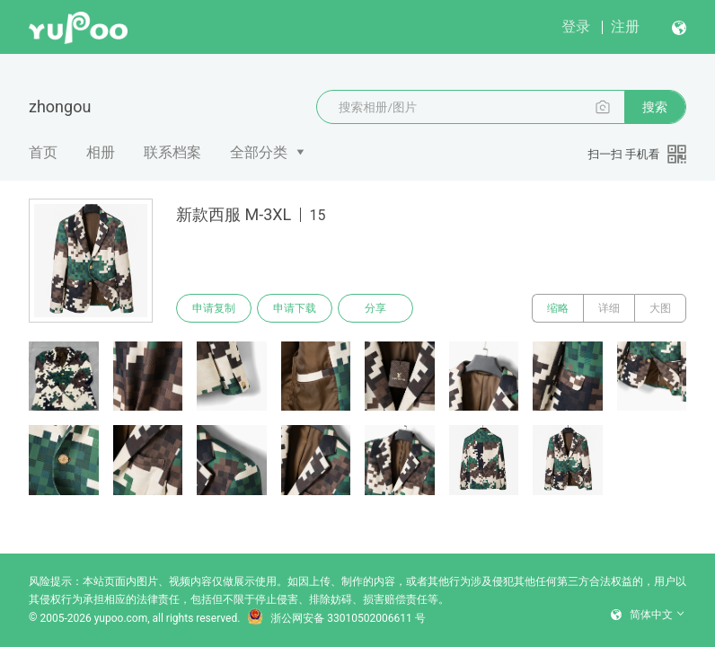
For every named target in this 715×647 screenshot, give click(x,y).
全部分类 (258, 152)
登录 (575, 26)
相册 (100, 152)
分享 (375, 308)
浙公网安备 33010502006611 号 (336, 618)
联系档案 (172, 152)
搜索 (654, 107)
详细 (609, 308)
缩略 (558, 308)
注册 (625, 26)
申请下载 (294, 308)
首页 (43, 152)
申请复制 (213, 308)
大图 (660, 308)
